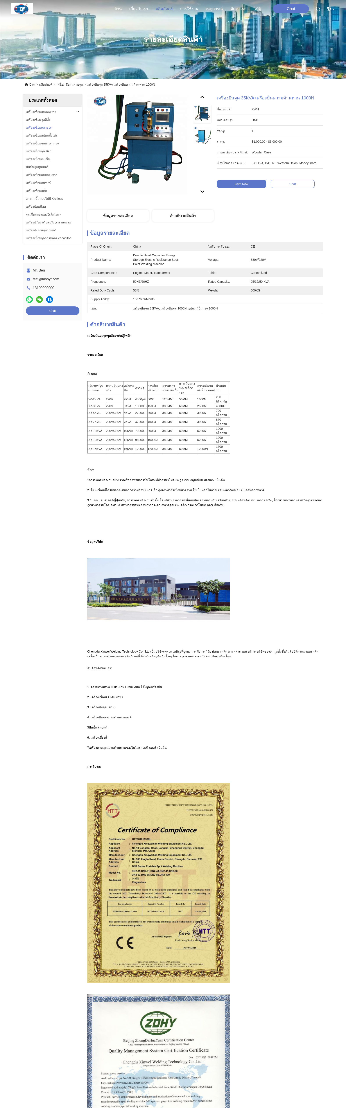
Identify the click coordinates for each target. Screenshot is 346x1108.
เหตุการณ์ (214, 9)
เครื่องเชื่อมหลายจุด (69, 84)
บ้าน (118, 9)
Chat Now (249, 183)
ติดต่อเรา (238, 9)
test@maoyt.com (46, 279)
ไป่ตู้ (257, 9)
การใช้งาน (189, 9)
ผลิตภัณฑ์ (164, 9)
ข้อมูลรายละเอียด (118, 216)
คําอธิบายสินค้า (183, 216)
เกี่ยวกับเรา (138, 9)
